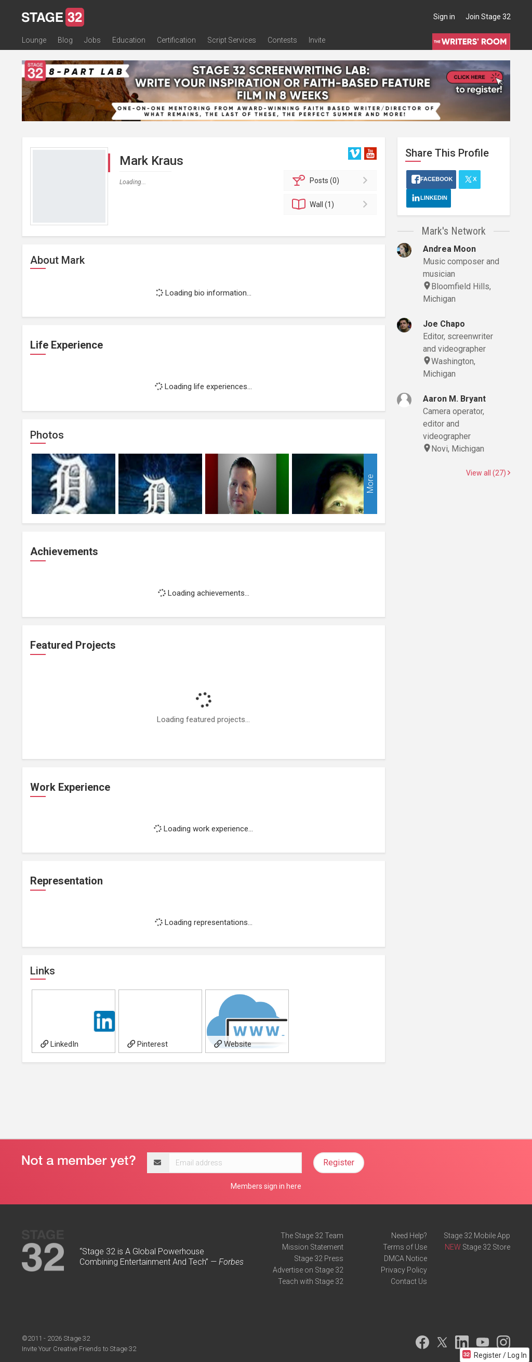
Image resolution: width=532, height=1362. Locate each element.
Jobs (92, 40)
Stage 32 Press (318, 1258)
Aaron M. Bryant (454, 399)
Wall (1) (331, 204)
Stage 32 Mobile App (477, 1235)
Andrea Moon (449, 249)
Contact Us (409, 1281)
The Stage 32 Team (312, 1235)
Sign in (444, 16)
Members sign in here (266, 1186)
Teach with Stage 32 (310, 1281)
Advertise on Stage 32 (308, 1270)
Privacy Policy (404, 1270)
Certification (176, 40)
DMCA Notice (405, 1258)
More (370, 483)
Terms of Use (405, 1247)
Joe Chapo (444, 324)
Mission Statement (312, 1247)
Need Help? (409, 1235)
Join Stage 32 (488, 16)
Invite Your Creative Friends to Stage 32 (79, 1349)
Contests (282, 40)
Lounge (34, 40)
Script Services (231, 40)
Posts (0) (331, 180)
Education (128, 40)
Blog (65, 40)
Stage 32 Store (486, 1247)
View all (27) (488, 473)
